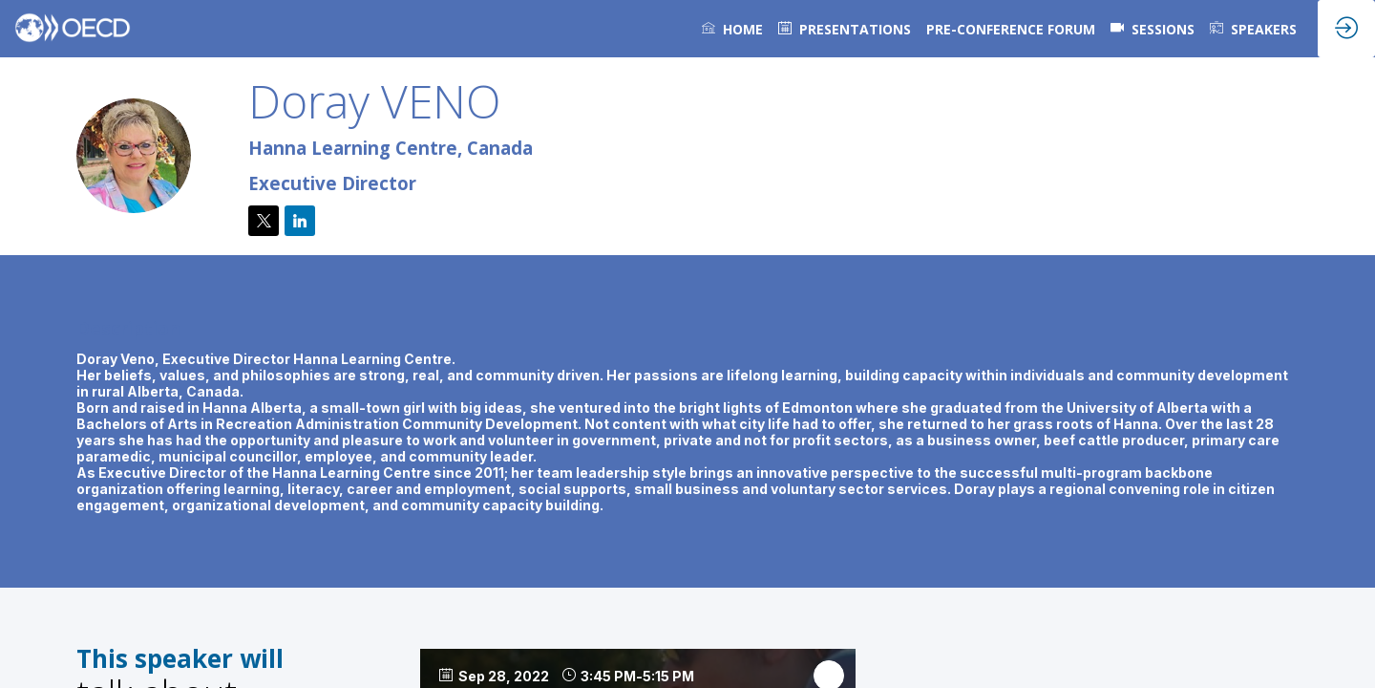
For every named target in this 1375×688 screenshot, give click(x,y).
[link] (732, 28)
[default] (844, 28)
